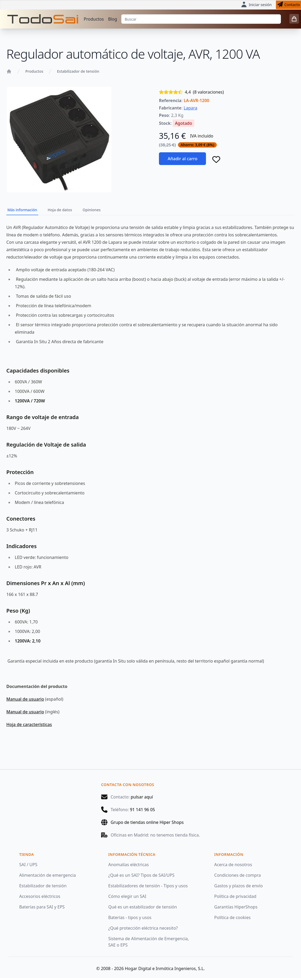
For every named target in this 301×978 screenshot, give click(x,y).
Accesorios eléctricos (39, 896)
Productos (94, 19)
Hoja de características (29, 724)
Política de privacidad (235, 896)
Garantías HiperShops (235, 907)
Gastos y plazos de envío (238, 886)
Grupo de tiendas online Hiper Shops (147, 822)
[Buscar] (201, 19)
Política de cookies (232, 917)
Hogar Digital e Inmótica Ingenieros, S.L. (165, 968)
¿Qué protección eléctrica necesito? (143, 928)
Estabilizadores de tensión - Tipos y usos (148, 886)
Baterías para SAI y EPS (42, 907)
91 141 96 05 (142, 809)
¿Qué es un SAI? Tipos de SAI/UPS (141, 875)
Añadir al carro (182, 159)
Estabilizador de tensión (78, 71)
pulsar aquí (142, 797)
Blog (112, 19)
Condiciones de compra (237, 875)
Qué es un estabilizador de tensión (142, 907)
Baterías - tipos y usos (130, 917)
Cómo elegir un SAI (127, 896)
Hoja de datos (60, 209)
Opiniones (92, 209)
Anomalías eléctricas (128, 864)
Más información (22, 209)
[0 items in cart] (294, 19)
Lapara (190, 108)
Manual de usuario (25, 699)
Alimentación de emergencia (47, 875)
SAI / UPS (28, 864)
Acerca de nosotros (233, 864)
